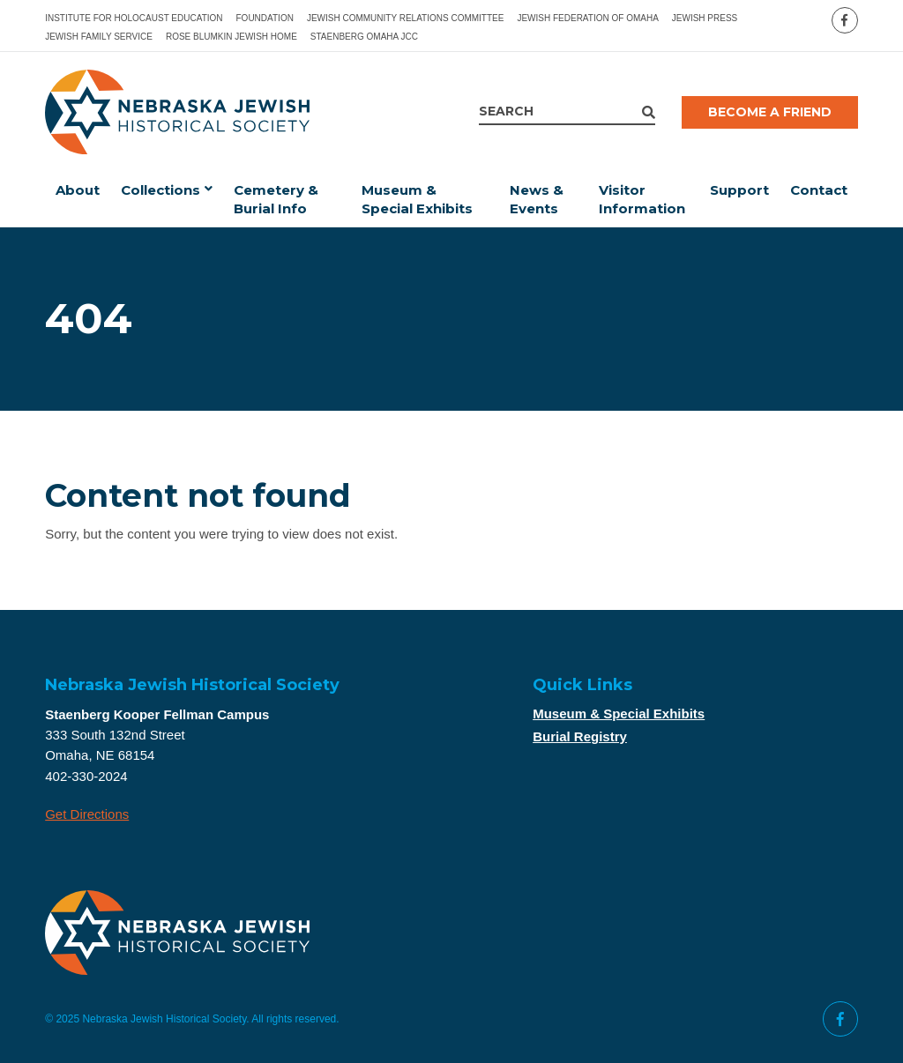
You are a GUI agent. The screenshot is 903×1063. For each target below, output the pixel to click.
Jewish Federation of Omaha (587, 18)
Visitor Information (642, 199)
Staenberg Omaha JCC (364, 36)
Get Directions (87, 814)
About (78, 190)
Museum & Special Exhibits (417, 199)
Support (739, 190)
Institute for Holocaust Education (133, 18)
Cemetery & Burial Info (276, 199)
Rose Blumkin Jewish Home (231, 36)
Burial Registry (580, 736)
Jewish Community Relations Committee (405, 18)
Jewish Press (704, 18)
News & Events (536, 199)
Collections (160, 190)
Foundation (265, 18)
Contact (818, 190)
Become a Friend (770, 112)
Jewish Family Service (99, 36)
